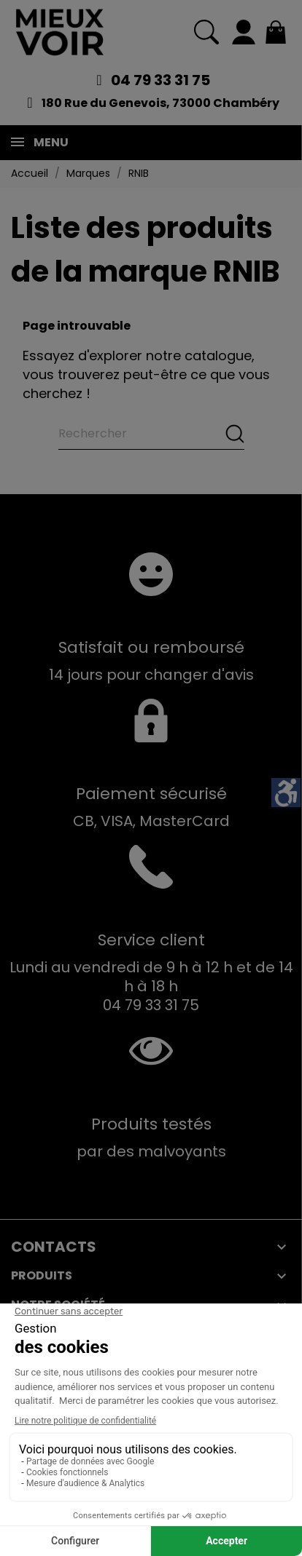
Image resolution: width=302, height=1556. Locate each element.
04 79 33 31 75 (160, 80)
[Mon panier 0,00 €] (275, 32)
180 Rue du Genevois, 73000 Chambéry (160, 103)
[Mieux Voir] (60, 32)
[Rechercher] (151, 434)
